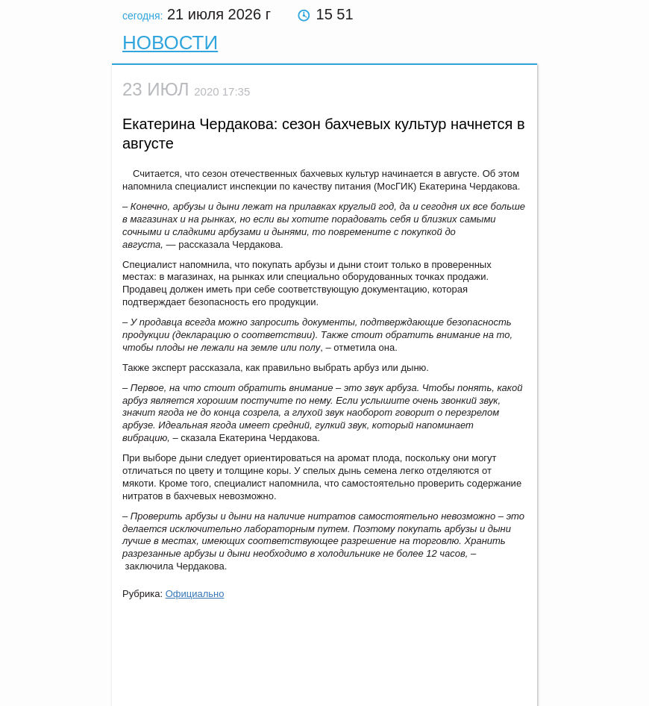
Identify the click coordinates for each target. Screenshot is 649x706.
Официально (195, 593)
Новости (170, 42)
